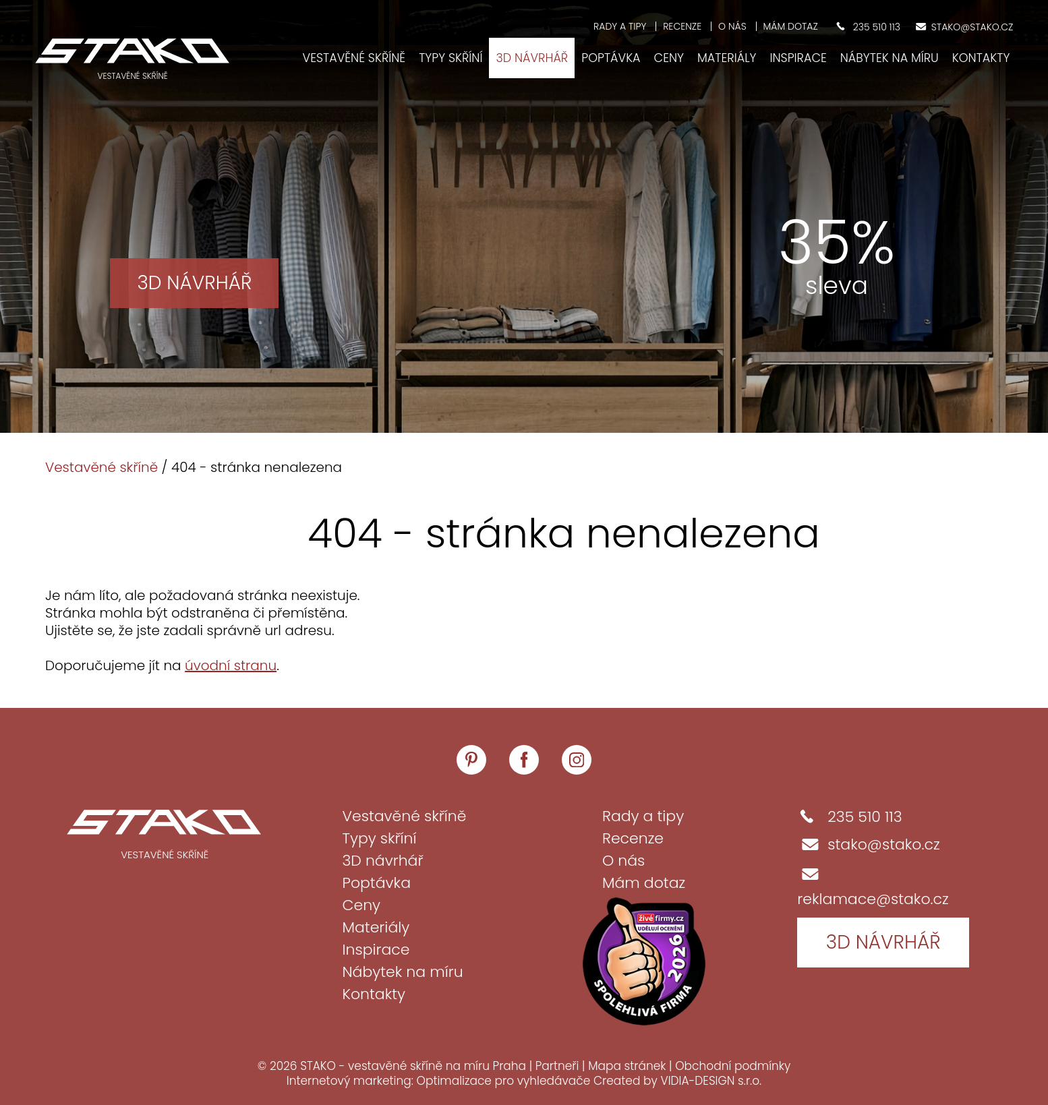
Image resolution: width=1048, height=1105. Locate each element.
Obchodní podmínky (732, 1066)
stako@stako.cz (868, 844)
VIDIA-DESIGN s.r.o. (710, 1081)
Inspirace (797, 58)
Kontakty (981, 58)
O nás (732, 26)
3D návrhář (532, 58)
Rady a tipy (619, 26)
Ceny (669, 58)
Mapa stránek (627, 1066)
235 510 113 (849, 816)
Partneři (557, 1066)
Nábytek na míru (889, 58)
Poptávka (610, 58)
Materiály (726, 58)
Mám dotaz (790, 26)
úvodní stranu (230, 665)
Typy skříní (450, 58)
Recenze (682, 26)
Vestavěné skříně (354, 58)
